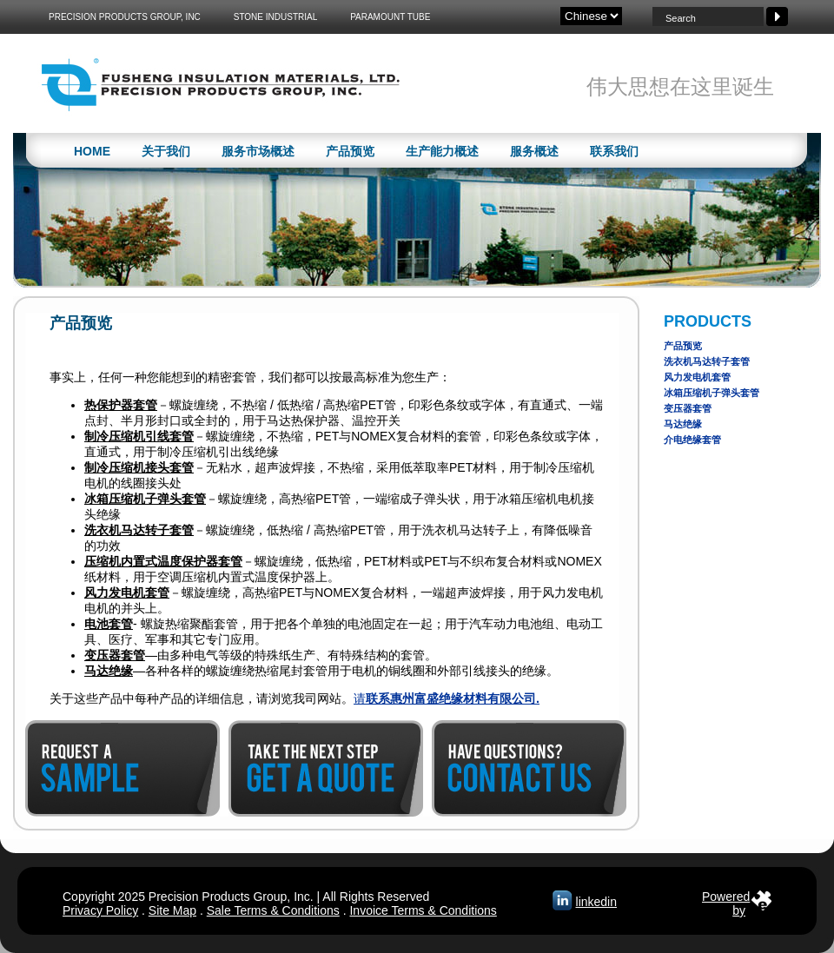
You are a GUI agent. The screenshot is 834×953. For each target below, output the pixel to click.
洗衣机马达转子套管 (707, 361)
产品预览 (350, 151)
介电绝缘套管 (692, 439)
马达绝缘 (683, 424)
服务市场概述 (258, 151)
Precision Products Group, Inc (125, 17)
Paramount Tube (390, 17)
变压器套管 (688, 408)
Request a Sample (122, 768)
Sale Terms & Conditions (273, 910)
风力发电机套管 (697, 377)
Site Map (172, 910)
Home (92, 151)
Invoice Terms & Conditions (422, 910)
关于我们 (166, 151)
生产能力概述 (442, 151)
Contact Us (529, 768)
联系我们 (614, 151)
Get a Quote (325, 768)
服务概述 (534, 151)
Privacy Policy (100, 910)
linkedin (596, 902)
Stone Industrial (276, 17)
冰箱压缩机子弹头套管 (711, 392)
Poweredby (726, 900)
